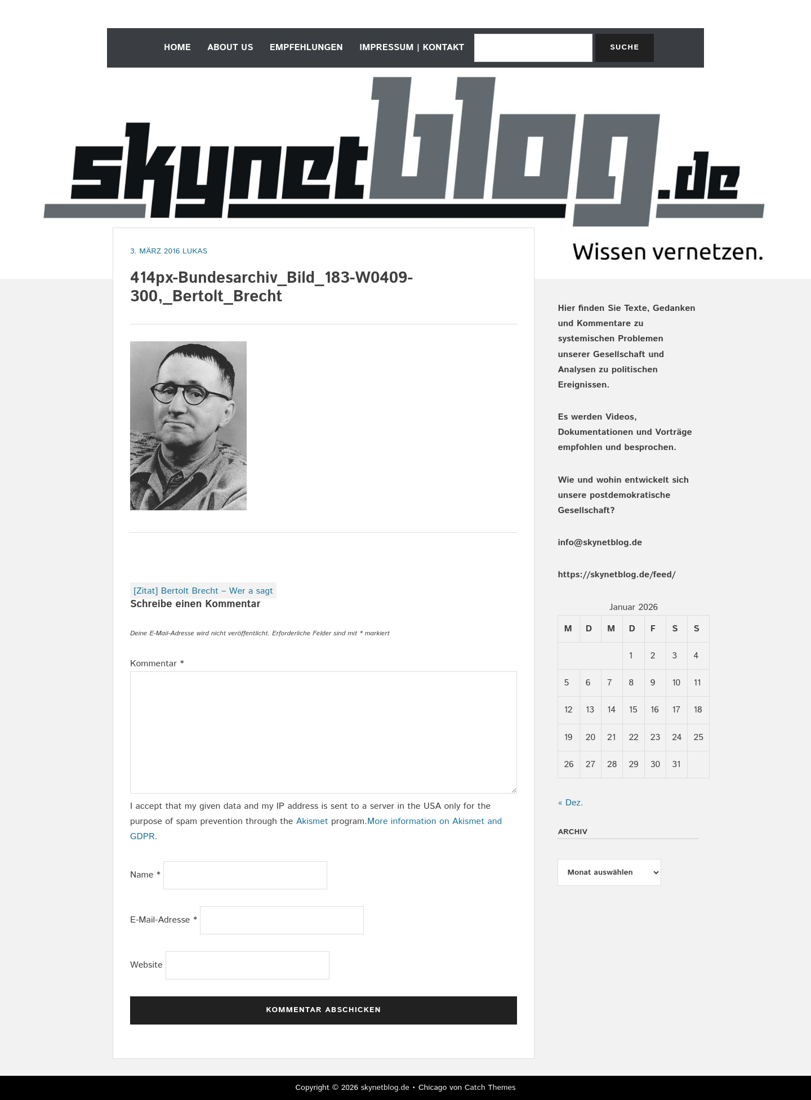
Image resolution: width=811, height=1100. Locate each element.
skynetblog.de (385, 1087)
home (177, 47)
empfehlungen (306, 47)
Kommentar (157, 663)
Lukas (194, 251)
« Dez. (570, 802)
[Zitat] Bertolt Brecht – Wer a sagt (203, 591)
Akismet (312, 821)
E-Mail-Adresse (163, 920)
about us (230, 47)
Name (145, 875)
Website (146, 965)
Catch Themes (490, 1087)
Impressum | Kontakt (411, 47)
